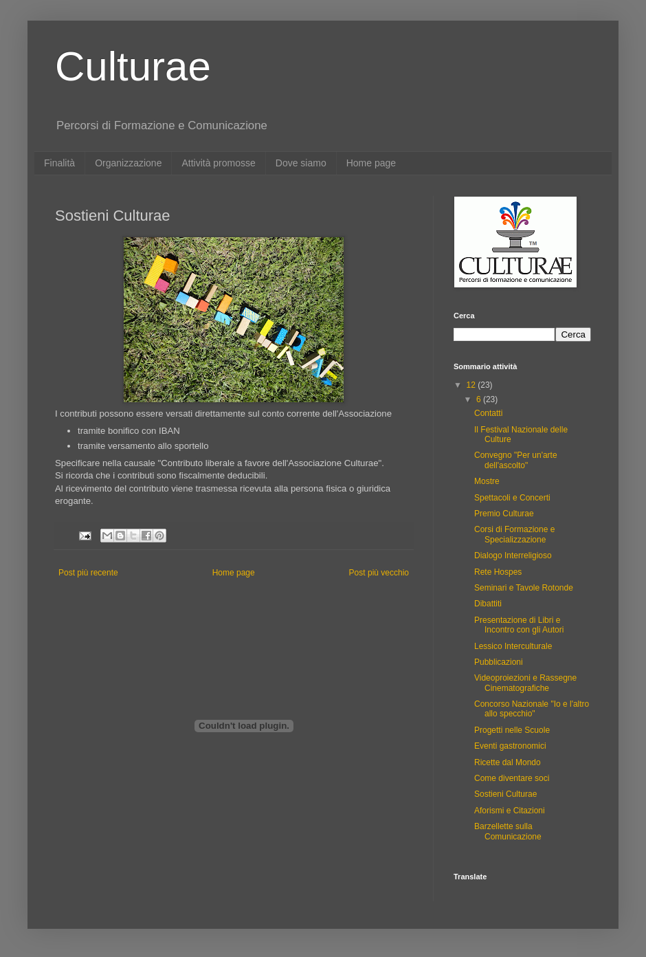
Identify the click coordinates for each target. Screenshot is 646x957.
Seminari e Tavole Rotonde (523, 588)
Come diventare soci (511, 778)
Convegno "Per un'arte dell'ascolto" (515, 460)
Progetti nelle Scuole (512, 730)
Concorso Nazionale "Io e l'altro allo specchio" (531, 708)
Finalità (59, 162)
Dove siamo (301, 162)
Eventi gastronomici (510, 746)
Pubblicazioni (498, 662)
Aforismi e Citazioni (509, 810)
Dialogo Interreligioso (513, 555)
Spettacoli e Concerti (512, 498)
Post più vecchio (379, 573)
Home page (371, 162)
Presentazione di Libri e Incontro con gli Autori (519, 625)
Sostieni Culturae (505, 794)
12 (472, 385)
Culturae (133, 66)
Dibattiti (488, 603)
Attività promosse (218, 162)
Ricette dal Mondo (507, 762)
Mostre (487, 481)
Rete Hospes (498, 572)
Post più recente (88, 573)
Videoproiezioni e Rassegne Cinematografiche (525, 682)
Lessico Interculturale (513, 646)
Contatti (488, 413)
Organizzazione (128, 162)
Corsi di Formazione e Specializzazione (514, 534)
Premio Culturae (504, 513)
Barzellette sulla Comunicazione (508, 831)
